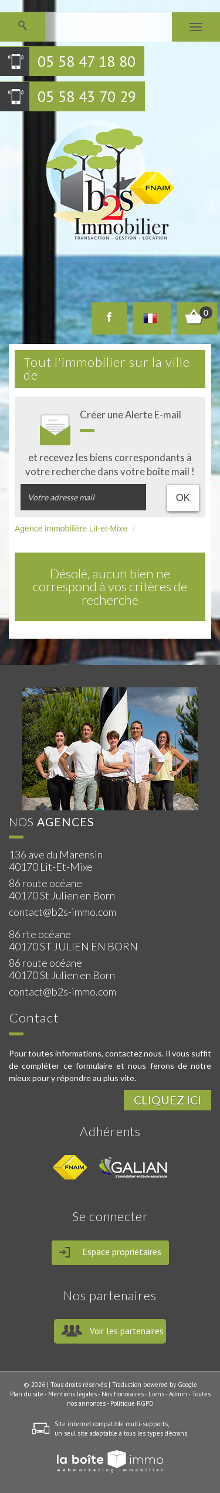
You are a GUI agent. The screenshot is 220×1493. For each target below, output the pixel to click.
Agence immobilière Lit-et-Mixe (71, 528)
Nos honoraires (122, 1394)
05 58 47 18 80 (87, 61)
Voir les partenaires (127, 1331)
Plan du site (26, 1394)
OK (183, 497)
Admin (178, 1394)
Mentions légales (72, 1394)
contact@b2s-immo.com (62, 911)
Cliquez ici (167, 1100)
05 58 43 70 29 (87, 96)
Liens (156, 1394)
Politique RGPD (132, 1403)
